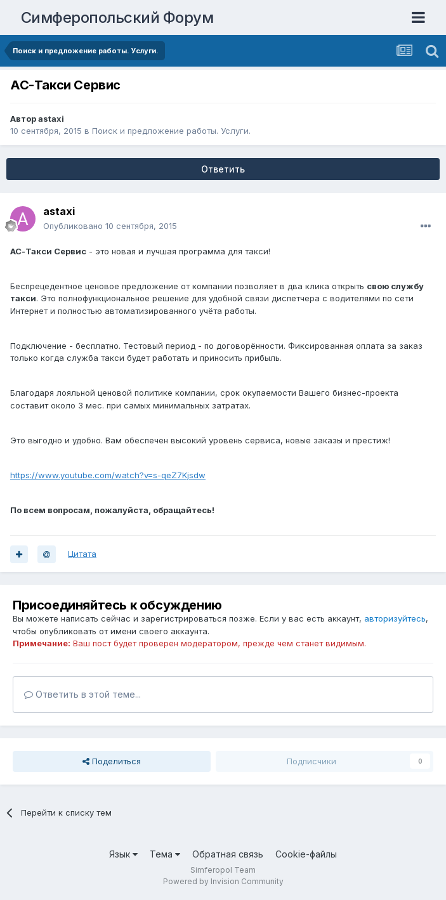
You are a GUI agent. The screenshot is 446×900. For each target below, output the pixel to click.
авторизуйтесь (395, 618)
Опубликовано (110, 226)
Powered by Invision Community (223, 881)
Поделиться (111, 761)
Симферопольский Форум (117, 17)
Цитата (82, 554)
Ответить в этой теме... (82, 694)
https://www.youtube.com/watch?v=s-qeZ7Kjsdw (108, 475)
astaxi (51, 119)
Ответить (223, 169)
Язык (123, 854)
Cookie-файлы (306, 854)
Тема (165, 854)
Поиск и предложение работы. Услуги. (171, 131)
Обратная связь (227, 854)
